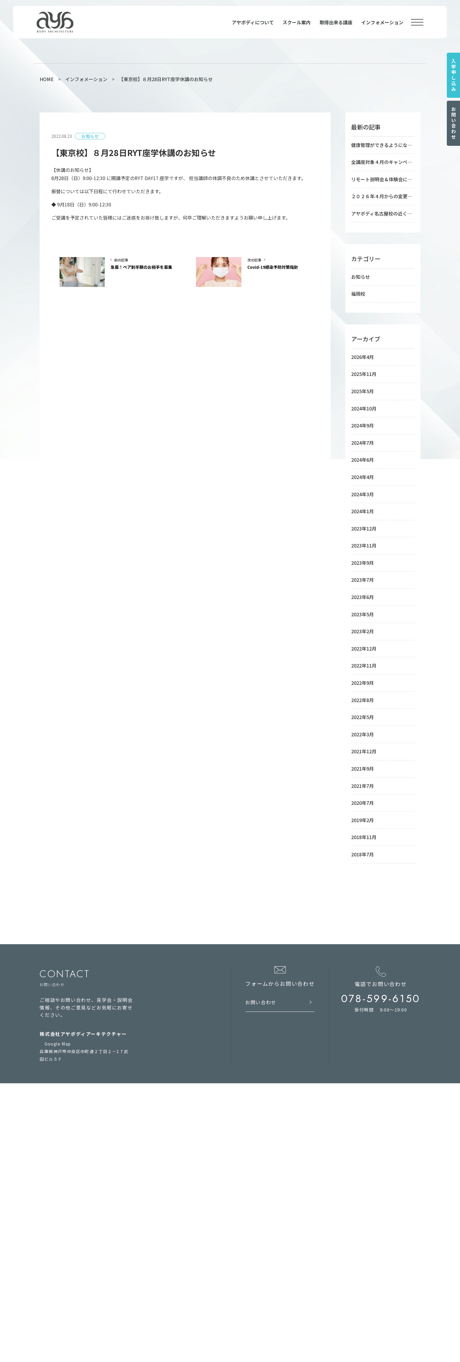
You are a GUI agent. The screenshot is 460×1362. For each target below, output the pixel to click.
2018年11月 (363, 837)
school (240, 1130)
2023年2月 (362, 631)
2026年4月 (362, 356)
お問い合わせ (453, 123)
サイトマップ (59, 1187)
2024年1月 (362, 511)
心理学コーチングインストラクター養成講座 (273, 1304)
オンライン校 (242, 1178)
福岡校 (358, 293)
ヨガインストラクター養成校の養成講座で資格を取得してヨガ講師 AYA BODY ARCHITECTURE (214, 1342)
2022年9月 (362, 682)
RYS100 (175, 1259)
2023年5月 (362, 614)
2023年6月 (362, 596)
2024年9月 (362, 425)
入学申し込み (453, 75)
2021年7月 (362, 785)
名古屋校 (238, 1160)
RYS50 (174, 1250)
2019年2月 (362, 820)
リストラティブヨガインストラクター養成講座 (275, 1295)
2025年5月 (362, 391)
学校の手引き (180, 1151)
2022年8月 (362, 700)
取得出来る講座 (335, 22)
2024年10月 (363, 408)
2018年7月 (362, 854)
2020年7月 (362, 802)
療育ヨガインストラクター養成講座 (264, 1241)
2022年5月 (362, 717)
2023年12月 (363, 528)
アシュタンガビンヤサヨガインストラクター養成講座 (282, 1286)
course (238, 1220)
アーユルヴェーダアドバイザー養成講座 (268, 1250)
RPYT (173, 1286)
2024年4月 (362, 476)
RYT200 (176, 1232)
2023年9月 (362, 562)
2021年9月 (362, 768)
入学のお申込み (183, 1169)
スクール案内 (297, 22)
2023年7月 (362, 579)
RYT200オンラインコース (255, 1196)
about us (180, 1130)
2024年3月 (362, 494)
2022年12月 (363, 648)
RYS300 (175, 1268)
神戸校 (235, 1151)
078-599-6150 (380, 998)
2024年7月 (362, 442)
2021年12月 (363, 751)
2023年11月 (363, 545)
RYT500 (176, 1241)
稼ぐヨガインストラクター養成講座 (264, 1232)
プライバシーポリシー (68, 1198)
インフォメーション (382, 22)
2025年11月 (363, 373)
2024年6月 (362, 459)
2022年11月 (363, 665)
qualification (187, 1220)
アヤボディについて (253, 22)
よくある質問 (180, 1160)
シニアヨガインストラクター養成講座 (266, 1259)
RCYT (173, 1277)
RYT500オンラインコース (255, 1187)
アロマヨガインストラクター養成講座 (266, 1277)
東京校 (235, 1141)
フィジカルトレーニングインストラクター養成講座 (279, 1268)
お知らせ (360, 276)
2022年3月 (362, 734)
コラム (174, 1187)
